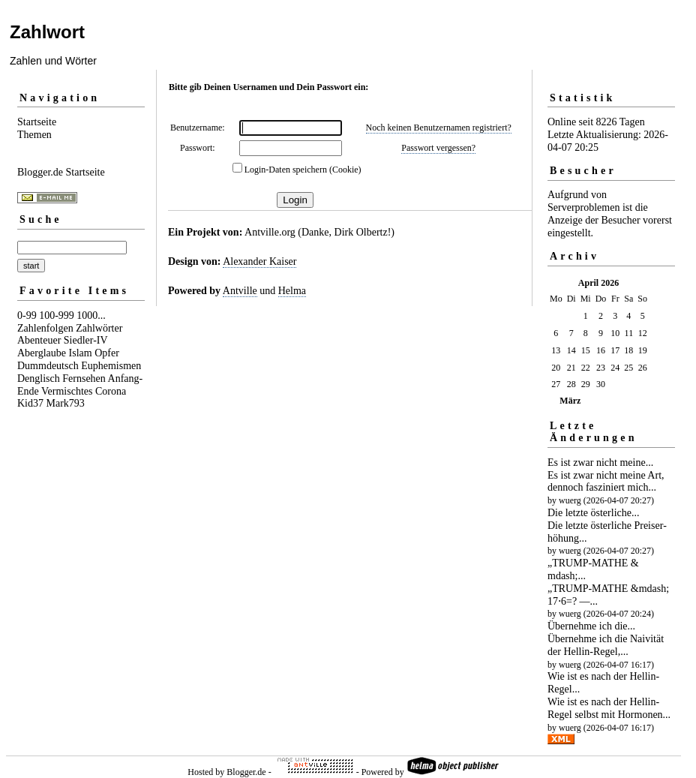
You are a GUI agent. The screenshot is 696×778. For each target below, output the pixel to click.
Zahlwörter (99, 328)
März (570, 400)
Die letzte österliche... (593, 512)
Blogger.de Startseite (61, 172)
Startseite (36, 122)
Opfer (106, 353)
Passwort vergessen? (438, 148)
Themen (34, 134)
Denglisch (38, 378)
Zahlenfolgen (45, 328)
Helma (292, 290)
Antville (240, 290)
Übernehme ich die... (591, 626)
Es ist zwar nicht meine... (600, 462)
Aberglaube (41, 353)
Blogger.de (246, 772)
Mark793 (65, 403)
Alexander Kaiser (259, 261)
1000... (91, 315)
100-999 (56, 315)
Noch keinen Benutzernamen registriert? (439, 127)
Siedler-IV (86, 340)
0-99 (27, 315)
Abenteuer (39, 340)
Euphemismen (111, 365)
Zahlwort (47, 32)
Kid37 (30, 403)
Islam (80, 353)
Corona (110, 391)
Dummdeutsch (48, 365)
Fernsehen (84, 378)
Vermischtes (66, 391)
